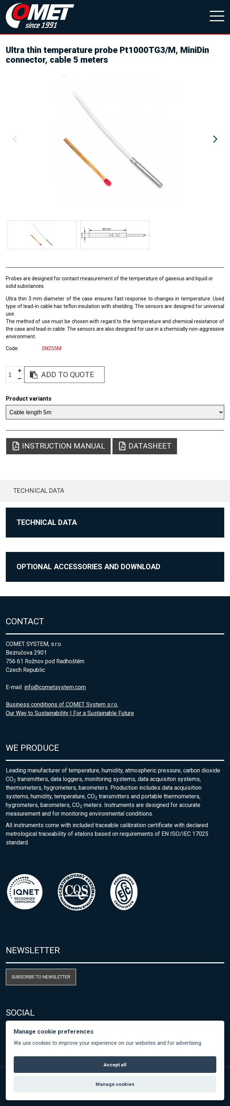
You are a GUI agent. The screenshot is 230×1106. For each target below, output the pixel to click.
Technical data (38, 490)
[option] (115, 139)
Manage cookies (115, 1084)
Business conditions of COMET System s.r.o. (62, 704)
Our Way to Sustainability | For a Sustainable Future (70, 713)
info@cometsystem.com (55, 687)
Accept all (115, 1064)
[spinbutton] (12, 375)
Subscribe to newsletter (41, 977)
